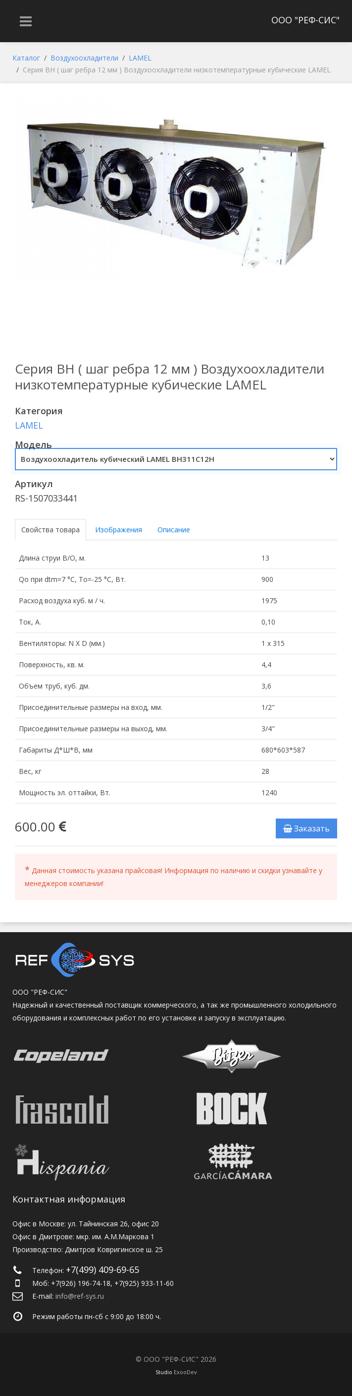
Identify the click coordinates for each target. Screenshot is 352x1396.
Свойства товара (50, 529)
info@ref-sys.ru (79, 1296)
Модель (33, 444)
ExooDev (185, 1372)
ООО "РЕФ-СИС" (305, 20)
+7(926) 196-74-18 (80, 1283)
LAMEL (29, 425)
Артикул (34, 484)
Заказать (306, 828)
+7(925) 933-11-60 (144, 1283)
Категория (39, 411)
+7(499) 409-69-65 (102, 1269)
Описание (173, 529)
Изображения (118, 529)
